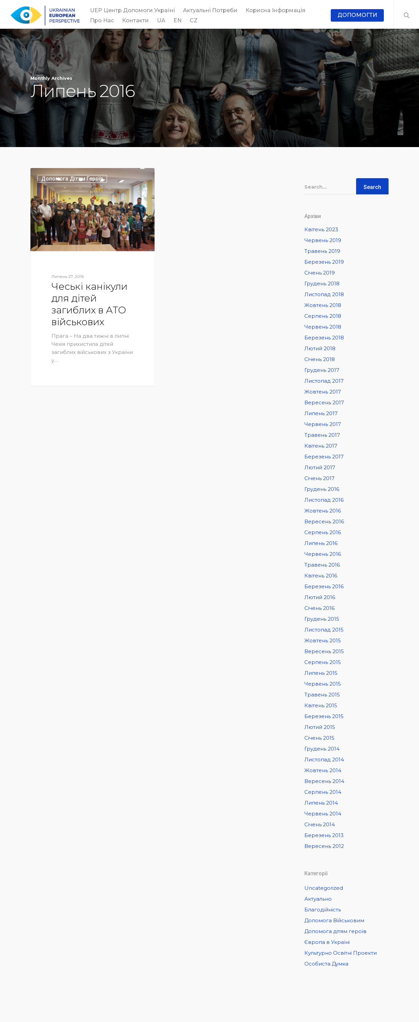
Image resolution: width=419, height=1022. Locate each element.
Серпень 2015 (322, 662)
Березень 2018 (324, 337)
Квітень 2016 (320, 575)
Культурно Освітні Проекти (340, 953)
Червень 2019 (322, 240)
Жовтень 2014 (322, 770)
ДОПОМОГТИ (357, 15)
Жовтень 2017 (322, 391)
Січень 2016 (319, 608)
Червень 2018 (322, 327)
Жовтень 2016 (322, 510)
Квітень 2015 (320, 705)
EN (177, 20)
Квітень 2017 (320, 446)
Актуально (318, 899)
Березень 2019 (324, 262)
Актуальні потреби (210, 10)
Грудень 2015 (321, 619)
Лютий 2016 (319, 597)
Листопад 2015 (324, 629)
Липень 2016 (320, 543)
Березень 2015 (324, 716)
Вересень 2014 (324, 781)
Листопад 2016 (324, 500)
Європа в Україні (327, 942)
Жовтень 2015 (322, 640)
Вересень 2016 (324, 521)
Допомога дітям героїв (72, 178)
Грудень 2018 (322, 283)
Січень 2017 (319, 478)
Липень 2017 (320, 413)
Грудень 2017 (321, 370)
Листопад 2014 (324, 759)
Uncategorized (323, 888)
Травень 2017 (322, 435)
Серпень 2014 (322, 792)
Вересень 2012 (324, 846)
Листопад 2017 (324, 381)
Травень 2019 (322, 251)
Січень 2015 (319, 738)
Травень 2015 (322, 694)
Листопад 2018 (324, 294)
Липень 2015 (320, 673)
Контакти (135, 20)
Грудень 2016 (321, 489)
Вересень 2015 (324, 651)
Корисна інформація (275, 10)
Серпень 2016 (322, 532)
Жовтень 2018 (322, 305)
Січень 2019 (319, 272)
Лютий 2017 (319, 467)
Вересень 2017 (324, 402)
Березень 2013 (324, 835)
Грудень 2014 (322, 748)
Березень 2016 (324, 586)
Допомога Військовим (334, 920)
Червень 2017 (322, 424)
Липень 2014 (321, 803)
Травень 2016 (322, 565)
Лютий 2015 (319, 727)
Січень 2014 (319, 824)
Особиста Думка (326, 963)
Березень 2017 (324, 456)
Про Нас (102, 20)
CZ (193, 20)
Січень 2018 (319, 359)
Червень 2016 (322, 554)
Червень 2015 (322, 684)
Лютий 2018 (319, 348)
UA (161, 20)
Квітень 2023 (321, 229)
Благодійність (322, 909)
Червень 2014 (322, 813)
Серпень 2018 (322, 316)
